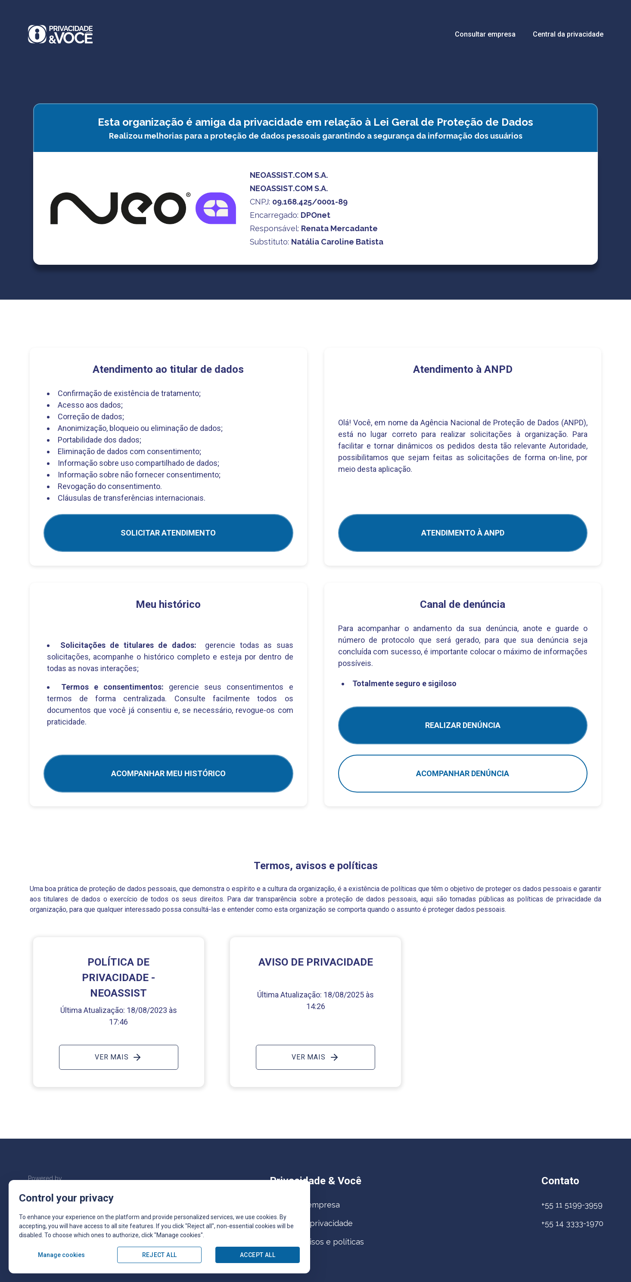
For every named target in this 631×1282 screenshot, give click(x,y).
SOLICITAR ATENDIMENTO (168, 532)
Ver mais (118, 1057)
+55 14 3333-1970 (572, 1223)
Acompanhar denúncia (462, 773)
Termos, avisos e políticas (317, 1241)
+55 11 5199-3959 (572, 1204)
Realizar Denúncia (462, 725)
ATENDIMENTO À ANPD (462, 532)
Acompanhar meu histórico (168, 773)
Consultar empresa (485, 34)
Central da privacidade (568, 34)
